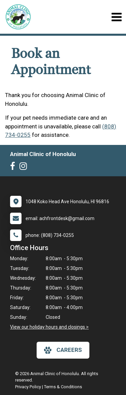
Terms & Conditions (63, 386)
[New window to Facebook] (14, 167)
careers (63, 350)
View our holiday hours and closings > (49, 327)
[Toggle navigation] (116, 17)
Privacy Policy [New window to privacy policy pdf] (28, 386)
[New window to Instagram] (24, 167)
